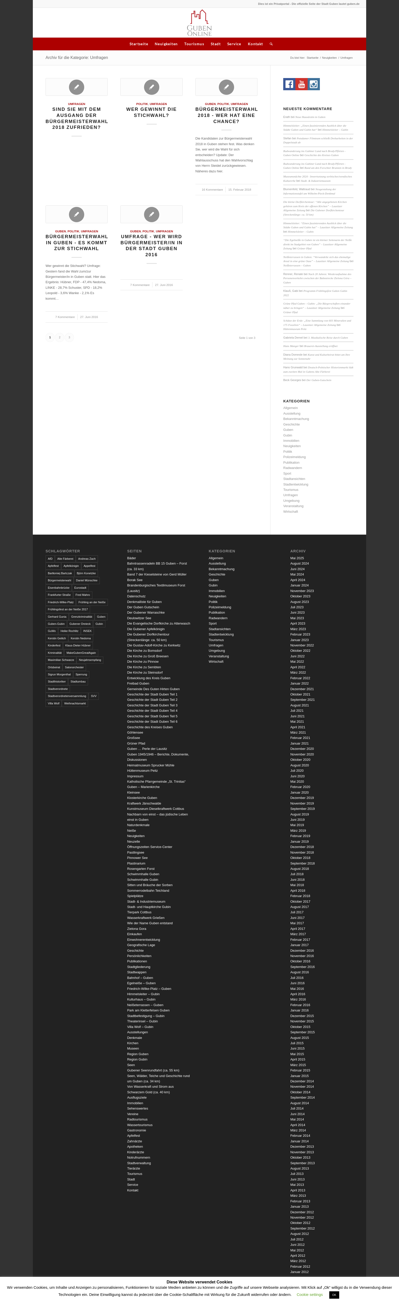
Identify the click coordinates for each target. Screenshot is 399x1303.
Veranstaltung (293, 506)
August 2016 (299, 972)
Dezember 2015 (302, 1016)
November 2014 (302, 1086)
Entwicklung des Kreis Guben (148, 678)
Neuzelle (133, 841)
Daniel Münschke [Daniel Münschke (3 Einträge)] (86, 580)
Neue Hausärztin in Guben (310, 116)
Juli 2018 (297, 874)
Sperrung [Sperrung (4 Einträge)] (81, 674)
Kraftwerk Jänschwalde (144, 803)
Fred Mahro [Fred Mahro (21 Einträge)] (83, 594)
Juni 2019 (297, 820)
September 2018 (302, 863)
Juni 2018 (297, 880)
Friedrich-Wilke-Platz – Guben (149, 989)
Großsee (133, 738)
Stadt (216, 44)
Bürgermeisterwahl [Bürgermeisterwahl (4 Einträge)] (59, 580)
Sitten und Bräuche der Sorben (150, 885)
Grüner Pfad (304, 248)
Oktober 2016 (300, 961)
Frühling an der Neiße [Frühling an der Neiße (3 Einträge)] (91, 602)
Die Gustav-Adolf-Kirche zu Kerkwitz (154, 645)
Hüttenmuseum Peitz (294, 328)
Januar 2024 (299, 585)
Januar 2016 (299, 1010)
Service (234, 44)
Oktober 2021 (300, 694)
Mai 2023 (297, 618)
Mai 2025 (297, 558)
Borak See (135, 580)
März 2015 (298, 1065)
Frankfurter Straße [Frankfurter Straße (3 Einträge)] (59, 594)
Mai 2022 (297, 661)
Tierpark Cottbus (139, 912)
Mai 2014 (297, 1119)
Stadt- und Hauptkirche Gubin (149, 907)
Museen (133, 1048)
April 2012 (297, 1255)
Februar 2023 (300, 634)
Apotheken (135, 1146)
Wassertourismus (140, 1125)
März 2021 (298, 732)
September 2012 (302, 1228)
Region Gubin (137, 1059)
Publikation (291, 462)
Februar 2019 (300, 836)
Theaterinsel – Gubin (142, 1021)
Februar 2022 (300, 678)
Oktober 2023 (300, 596)
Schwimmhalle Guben (143, 874)
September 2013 (302, 1163)
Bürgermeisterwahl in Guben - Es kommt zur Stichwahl (77, 242)
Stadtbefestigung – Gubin (146, 1016)
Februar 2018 (300, 896)
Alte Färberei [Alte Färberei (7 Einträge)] (65, 558)
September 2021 (302, 700)
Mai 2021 (297, 721)
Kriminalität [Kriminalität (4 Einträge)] (55, 652)
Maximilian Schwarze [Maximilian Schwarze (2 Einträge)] (61, 659)
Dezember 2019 (302, 798)
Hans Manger (291, 345)
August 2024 (299, 563)
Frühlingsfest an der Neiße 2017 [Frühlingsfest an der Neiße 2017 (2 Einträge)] (68, 609)
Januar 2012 (299, 1272)
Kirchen (132, 1043)
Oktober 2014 (300, 1092)
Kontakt (255, 44)
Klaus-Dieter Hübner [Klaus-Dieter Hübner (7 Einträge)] (78, 645)
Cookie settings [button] (310, 1294)
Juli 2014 (297, 1108)
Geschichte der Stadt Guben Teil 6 (152, 721)
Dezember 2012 (302, 1212)
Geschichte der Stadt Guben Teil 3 (152, 705)
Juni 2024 (297, 569)
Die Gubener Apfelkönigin (146, 629)
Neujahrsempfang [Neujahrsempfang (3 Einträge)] (90, 659)
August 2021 (299, 705)
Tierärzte (133, 1168)
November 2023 (302, 591)
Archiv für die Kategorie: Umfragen (77, 57)
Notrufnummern (138, 1157)
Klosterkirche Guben (142, 798)
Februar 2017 (300, 940)
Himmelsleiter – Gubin (335, 129)
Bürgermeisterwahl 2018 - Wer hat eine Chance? (226, 115)
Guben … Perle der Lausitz (147, 749)
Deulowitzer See (139, 618)
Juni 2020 (297, 776)
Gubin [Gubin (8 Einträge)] (99, 623)
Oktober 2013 (300, 1157)
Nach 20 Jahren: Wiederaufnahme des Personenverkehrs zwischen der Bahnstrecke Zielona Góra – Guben (317, 278)
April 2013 (297, 1190)
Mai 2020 (297, 781)
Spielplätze (135, 896)
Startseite (139, 44)
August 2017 (299, 907)
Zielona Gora (136, 929)
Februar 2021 (300, 738)
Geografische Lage (141, 945)
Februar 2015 (300, 1070)
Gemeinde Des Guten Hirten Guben (153, 689)
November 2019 (302, 803)
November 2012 (302, 1217)
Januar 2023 (299, 640)
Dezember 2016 (302, 950)
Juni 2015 (297, 1048)
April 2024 (297, 580)
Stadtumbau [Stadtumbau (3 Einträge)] (78, 681)
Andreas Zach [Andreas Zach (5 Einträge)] (86, 558)
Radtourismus (137, 1119)
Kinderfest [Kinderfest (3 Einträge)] (54, 645)
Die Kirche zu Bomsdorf (144, 651)
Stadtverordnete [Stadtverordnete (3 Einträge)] (58, 688)
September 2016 (302, 967)
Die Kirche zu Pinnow (143, 661)
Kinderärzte (135, 1152)
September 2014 (302, 1097)
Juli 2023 (297, 607)
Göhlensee (135, 732)
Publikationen (137, 961)
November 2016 (302, 956)
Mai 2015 (297, 1054)
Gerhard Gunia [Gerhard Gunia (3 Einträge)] (57, 616)
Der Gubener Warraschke (146, 612)
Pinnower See (137, 858)
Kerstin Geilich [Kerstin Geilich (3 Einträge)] (57, 638)
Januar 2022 (299, 683)
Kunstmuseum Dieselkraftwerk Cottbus (155, 809)
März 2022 (298, 672)
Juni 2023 (297, 612)
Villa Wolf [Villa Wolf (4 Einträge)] (53, 703)
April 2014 (297, 1125)
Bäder (131, 558)
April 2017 (297, 929)
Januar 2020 (299, 792)
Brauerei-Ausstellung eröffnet (320, 345)
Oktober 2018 (300, 858)
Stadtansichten (294, 479)
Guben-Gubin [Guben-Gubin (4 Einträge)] (56, 623)
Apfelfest (133, 1136)
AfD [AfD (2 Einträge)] (50, 558)
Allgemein (290, 408)
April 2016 (297, 994)
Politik (142, 103)
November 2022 (302, 645)
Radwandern (292, 468)
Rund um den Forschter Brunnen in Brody (328, 167)
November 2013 (302, 1152)
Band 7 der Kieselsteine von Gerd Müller (157, 574)
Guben (210, 103)
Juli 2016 (297, 978)
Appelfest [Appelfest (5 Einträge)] (89, 565)
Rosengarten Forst (141, 869)
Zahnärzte (134, 1141)
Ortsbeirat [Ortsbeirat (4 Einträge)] (54, 667)
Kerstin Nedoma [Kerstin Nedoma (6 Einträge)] (81, 638)
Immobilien (291, 441)
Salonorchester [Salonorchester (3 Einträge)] (74, 667)
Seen (131, 1065)
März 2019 (298, 830)
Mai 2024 (297, 574)
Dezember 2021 (302, 689)
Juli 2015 (297, 1043)
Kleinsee (133, 792)
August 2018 (299, 869)
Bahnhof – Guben (140, 978)
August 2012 (299, 1234)
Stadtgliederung (138, 967)
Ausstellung (291, 413)
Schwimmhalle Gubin (142, 880)
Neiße (131, 830)
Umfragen (76, 103)
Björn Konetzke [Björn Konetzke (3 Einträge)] (86, 573)
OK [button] (334, 1294)
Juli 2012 (297, 1239)
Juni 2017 (297, 918)
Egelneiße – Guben (141, 983)
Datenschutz (136, 596)
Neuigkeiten (166, 44)
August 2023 (299, 602)
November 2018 (302, 852)
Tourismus (194, 44)
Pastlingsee (135, 852)
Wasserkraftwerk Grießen (146, 918)
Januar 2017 (299, 945)
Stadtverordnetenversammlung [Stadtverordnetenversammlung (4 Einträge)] (67, 696)
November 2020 (302, 754)
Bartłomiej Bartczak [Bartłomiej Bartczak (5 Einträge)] (60, 573)
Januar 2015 (299, 1076)
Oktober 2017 (300, 901)
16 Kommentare (212, 189)
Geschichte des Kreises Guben (321, 155)
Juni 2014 (297, 1114)
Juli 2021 (297, 711)
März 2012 (298, 1261)
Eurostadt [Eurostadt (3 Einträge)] (80, 587)
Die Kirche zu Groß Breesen (148, 656)
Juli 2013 (297, 1174)
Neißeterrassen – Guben (296, 265)
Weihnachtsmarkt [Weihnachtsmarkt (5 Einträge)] (75, 703)
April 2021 (297, 727)
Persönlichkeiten (139, 956)
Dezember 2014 (302, 1081)
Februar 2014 (300, 1136)
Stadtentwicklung (295, 484)
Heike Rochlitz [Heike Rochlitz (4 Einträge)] (69, 630)
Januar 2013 (299, 1206)
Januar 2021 (299, 743)
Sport (287, 473)
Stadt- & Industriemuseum (316, 180)
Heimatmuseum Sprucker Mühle (151, 765)
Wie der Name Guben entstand (150, 923)
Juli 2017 (297, 912)
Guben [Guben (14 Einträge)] (101, 616)
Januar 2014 (299, 1141)
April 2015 (297, 1059)
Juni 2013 (297, 1179)
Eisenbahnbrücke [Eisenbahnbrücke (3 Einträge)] (58, 587)
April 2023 (297, 623)
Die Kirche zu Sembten (144, 667)
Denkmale (134, 1038)
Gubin (287, 435)
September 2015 (302, 1032)
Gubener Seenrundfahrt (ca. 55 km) (153, 1070)
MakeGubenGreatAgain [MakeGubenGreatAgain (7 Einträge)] (81, 652)
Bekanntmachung (296, 419)
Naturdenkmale (138, 825)
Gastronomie (136, 1130)
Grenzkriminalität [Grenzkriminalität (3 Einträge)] (81, 616)
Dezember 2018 (302, 847)
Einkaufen (134, 934)
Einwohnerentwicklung (143, 940)
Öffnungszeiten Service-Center (150, 847)
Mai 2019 (297, 825)
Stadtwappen (137, 972)
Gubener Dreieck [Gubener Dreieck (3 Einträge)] (80, 623)
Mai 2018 (297, 885)
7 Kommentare (65, 317)
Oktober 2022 (300, 651)
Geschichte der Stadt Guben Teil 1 (152, 694)
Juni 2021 (297, 716)
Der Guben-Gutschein (318, 380)
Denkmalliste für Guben (144, 602)
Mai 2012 (297, 1250)
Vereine (132, 1114)
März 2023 (298, 629)
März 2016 (298, 999)
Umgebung (291, 501)
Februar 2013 (300, 1201)
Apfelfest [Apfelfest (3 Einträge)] (53, 565)
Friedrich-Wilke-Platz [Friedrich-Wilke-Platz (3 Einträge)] (61, 602)
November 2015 (302, 1021)
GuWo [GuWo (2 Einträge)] (52, 630)
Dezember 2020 (302, 749)
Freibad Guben (138, 683)
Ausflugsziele (137, 1097)
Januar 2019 (299, 841)
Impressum (135, 776)
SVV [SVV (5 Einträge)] (93, 696)
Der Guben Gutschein (143, 607)
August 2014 (299, 1103)
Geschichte (291, 424)
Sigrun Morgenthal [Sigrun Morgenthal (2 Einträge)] (59, 674)
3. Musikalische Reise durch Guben (328, 337)
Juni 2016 (297, 983)
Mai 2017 (297, 923)
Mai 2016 (297, 989)
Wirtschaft (290, 511)
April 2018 (297, 890)
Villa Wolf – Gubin (140, 1027)
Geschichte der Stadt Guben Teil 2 (152, 700)
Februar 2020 (300, 787)
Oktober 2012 (300, 1223)
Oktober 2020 (300, 760)
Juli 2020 (297, 770)
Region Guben (138, 1054)
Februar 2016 (300, 1005)
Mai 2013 (297, 1185)
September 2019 (302, 809)
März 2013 (298, 1196)
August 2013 (299, 1168)
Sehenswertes (137, 1108)
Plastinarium (136, 863)
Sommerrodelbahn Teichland (148, 890)
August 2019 (299, 814)
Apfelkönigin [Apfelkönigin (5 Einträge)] (71, 565)
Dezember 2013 (302, 1146)
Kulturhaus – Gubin (141, 999)
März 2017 (298, 934)
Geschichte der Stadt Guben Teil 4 (152, 711)
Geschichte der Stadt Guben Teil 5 (152, 716)
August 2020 (299, 765)
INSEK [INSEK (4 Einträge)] (87, 630)
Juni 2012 (297, 1245)
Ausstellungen (137, 1032)
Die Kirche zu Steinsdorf (145, 672)
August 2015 (299, 1038)
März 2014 (298, 1130)
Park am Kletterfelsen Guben (148, 1010)
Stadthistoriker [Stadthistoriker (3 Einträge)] (57, 681)
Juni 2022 (297, 656)
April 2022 (297, 667)
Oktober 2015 (300, 1027)
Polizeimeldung (294, 457)
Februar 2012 (300, 1266)
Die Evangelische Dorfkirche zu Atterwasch (158, 623)
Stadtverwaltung (139, 1163)
